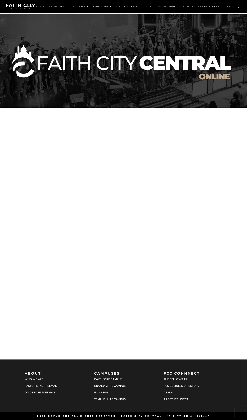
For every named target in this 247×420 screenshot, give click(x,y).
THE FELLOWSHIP (210, 6)
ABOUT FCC (57, 6)
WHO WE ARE (34, 379)
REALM (168, 392)
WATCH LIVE (35, 6)
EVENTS (188, 6)
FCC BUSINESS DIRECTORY (181, 385)
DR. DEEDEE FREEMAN (40, 392)
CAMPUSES (101, 6)
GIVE (148, 6)
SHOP (231, 6)
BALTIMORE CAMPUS (108, 379)
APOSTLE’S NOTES (176, 399)
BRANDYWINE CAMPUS (110, 385)
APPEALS (79, 6)
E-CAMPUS (101, 392)
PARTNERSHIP (165, 6)
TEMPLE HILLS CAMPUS (110, 399)
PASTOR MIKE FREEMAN (41, 385)
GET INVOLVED (126, 6)
